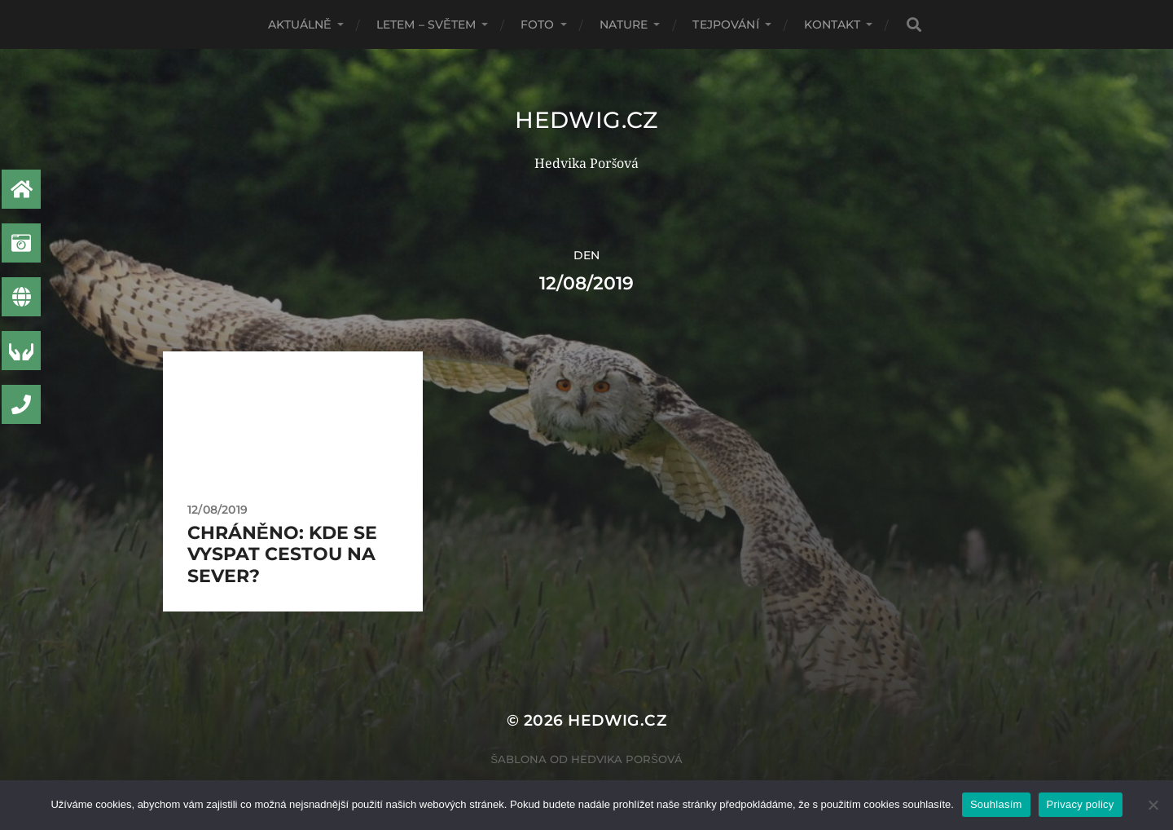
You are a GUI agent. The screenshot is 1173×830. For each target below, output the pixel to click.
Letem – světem (426, 24)
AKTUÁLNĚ (299, 24)
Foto (538, 24)
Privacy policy (1080, 804)
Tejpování (725, 24)
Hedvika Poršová (627, 759)
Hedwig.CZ (586, 120)
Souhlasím (996, 804)
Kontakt (832, 24)
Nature (624, 24)
